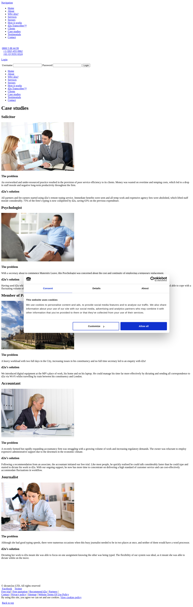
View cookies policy (71, 597)
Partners (53, 591)
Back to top (8, 603)
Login (4, 59)
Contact (12, 37)
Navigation (7, 2)
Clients (11, 28)
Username (7, 65)
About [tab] (145, 288)
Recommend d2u (38, 591)
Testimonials (14, 34)
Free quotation (20, 591)
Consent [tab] (48, 288)
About (11, 11)
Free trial (6, 591)
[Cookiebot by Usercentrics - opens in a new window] (153, 279)
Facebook (7, 588)
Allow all (144, 326)
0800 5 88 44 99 (10, 48)
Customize (96, 326)
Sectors (11, 19)
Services (12, 17)
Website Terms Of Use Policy (53, 594)
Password (47, 65)
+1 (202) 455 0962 (13, 51)
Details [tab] (96, 288)
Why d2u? (13, 14)
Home (11, 8)
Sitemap (32, 594)
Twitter (18, 588)
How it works (15, 22)
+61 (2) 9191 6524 (13, 54)
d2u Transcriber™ (17, 25)
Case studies (14, 31)
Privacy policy (18, 594)
